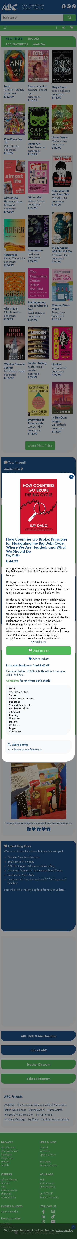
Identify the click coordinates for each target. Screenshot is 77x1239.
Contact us (12, 681)
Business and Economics (28, 749)
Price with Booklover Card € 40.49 (27, 665)
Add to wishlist (38, 658)
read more (38, 641)
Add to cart (38, 650)
